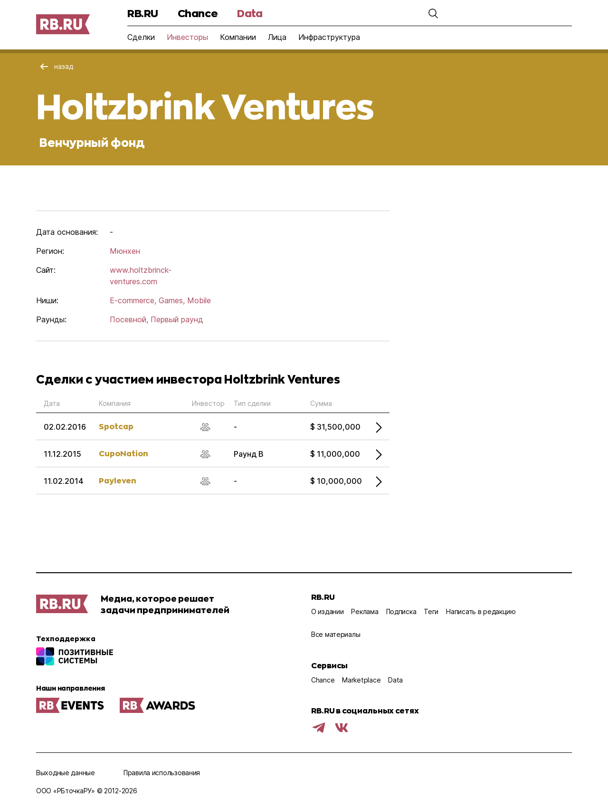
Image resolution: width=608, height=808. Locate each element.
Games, (172, 300)
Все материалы (335, 634)
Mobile (199, 300)
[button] (433, 13)
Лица (277, 37)
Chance (198, 13)
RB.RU (142, 13)
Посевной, (129, 319)
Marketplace (361, 680)
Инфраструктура (329, 37)
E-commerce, (133, 300)
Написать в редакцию (481, 611)
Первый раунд (177, 319)
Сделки (141, 37)
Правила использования (162, 773)
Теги (431, 611)
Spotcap (116, 426)
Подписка (401, 611)
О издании (327, 611)
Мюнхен (125, 251)
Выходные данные (65, 773)
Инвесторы (187, 37)
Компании (238, 37)
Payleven (117, 480)
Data (249, 13)
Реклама (364, 611)
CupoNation (123, 453)
